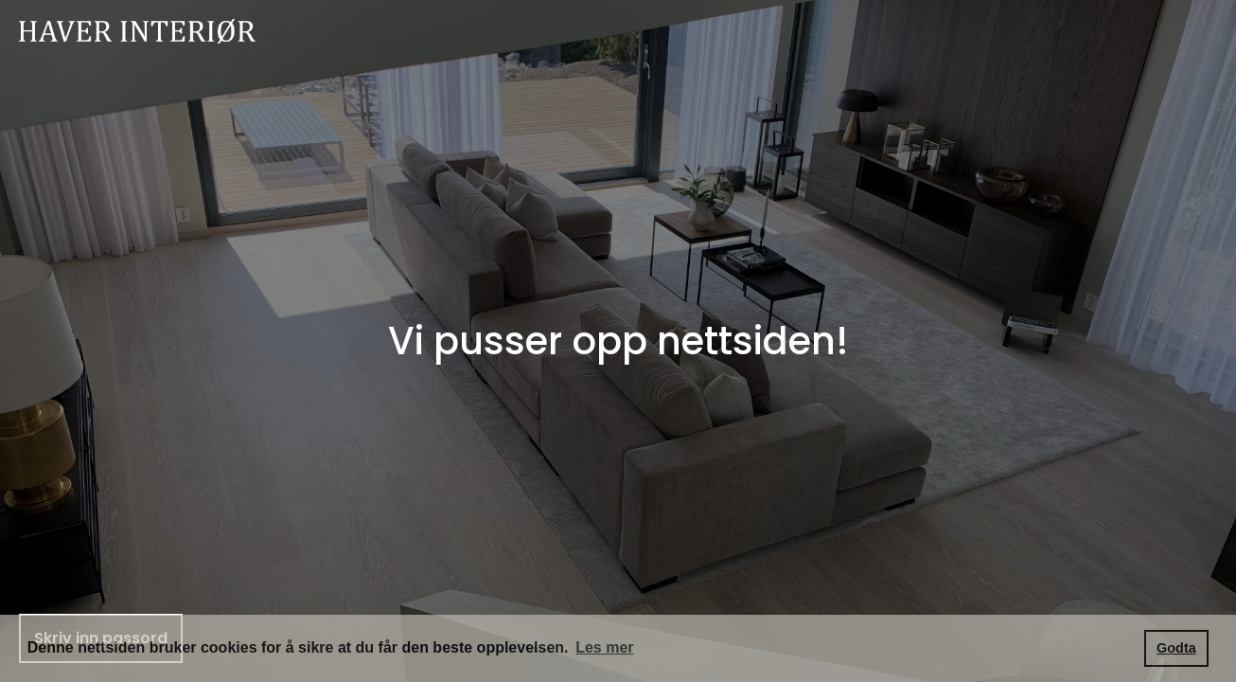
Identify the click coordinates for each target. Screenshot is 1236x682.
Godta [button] (1176, 647)
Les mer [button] (604, 647)
